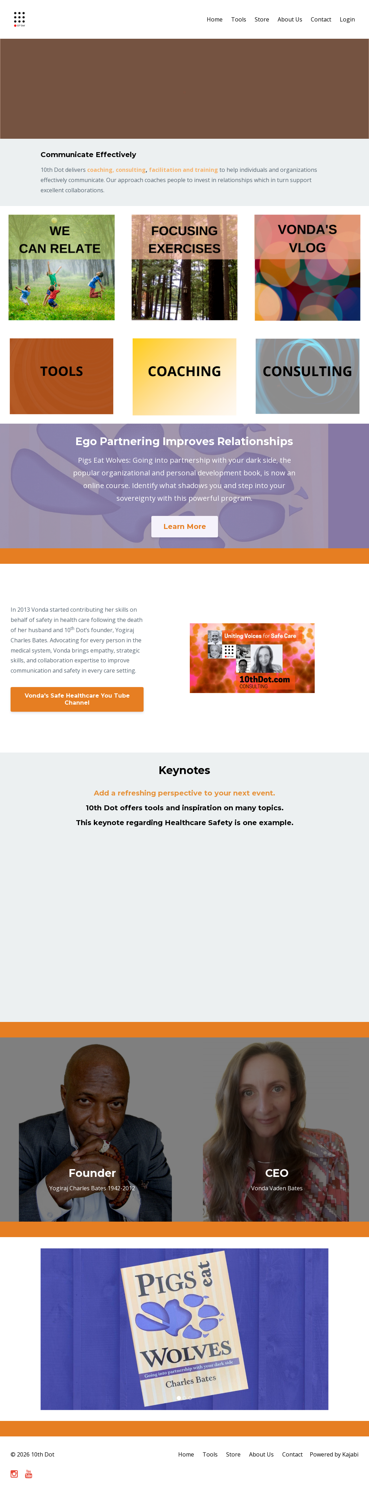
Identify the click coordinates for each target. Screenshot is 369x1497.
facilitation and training (183, 170)
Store (262, 19)
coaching (100, 170)
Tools (238, 19)
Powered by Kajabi (334, 1454)
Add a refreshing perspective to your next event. (184, 793)
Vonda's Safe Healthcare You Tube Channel (77, 699)
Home (215, 19)
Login (347, 19)
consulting (131, 170)
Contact (321, 19)
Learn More (184, 526)
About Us (290, 19)
